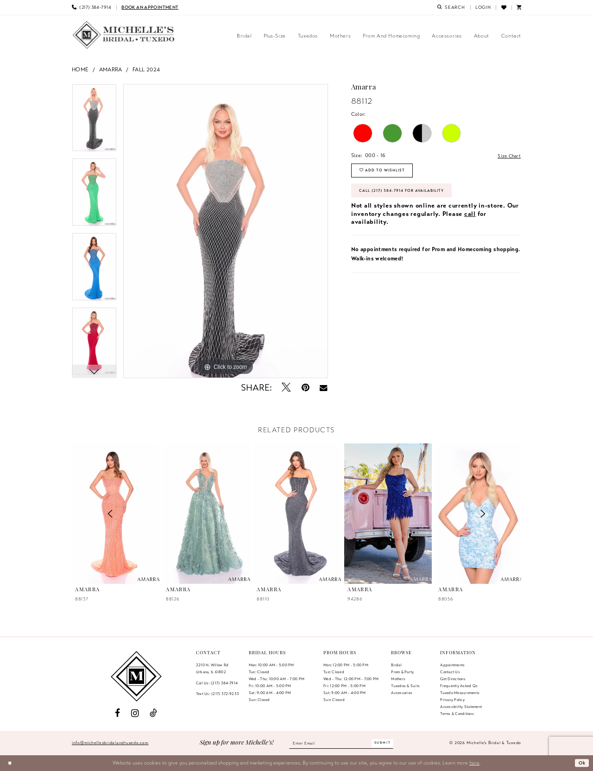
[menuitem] (91, 7)
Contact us (450, 672)
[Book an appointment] (149, 7)
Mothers (398, 678)
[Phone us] (91, 7)
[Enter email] (341, 743)
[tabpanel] (94, 121)
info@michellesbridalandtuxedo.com (110, 743)
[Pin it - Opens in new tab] (305, 387)
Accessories (401, 692)
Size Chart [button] (508, 155)
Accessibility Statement (461, 706)
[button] (483, 7)
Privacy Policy (452, 699)
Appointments (452, 665)
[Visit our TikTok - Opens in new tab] (153, 713)
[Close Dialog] (10, 763)
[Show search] (451, 7)
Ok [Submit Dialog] (581, 762)
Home (80, 69)
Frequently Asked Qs (459, 685)
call (470, 218)
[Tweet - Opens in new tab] (286, 387)
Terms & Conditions (456, 713)
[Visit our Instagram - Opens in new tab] (135, 713)
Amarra (110, 69)
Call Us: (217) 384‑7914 (217, 683)
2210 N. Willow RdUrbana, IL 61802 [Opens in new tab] (212, 668)
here (474, 762)
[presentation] (206, 513)
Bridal (396, 665)
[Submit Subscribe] (387, 743)
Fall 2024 (146, 69)
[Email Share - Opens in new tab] (323, 387)
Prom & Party (402, 672)
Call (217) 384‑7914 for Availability (407, 194)
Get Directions (452, 678)
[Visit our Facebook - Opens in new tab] (117, 713)
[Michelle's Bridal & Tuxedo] (124, 35)
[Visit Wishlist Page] (503, 7)
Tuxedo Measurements (459, 692)
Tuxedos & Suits (405, 685)
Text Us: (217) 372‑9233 (217, 693)
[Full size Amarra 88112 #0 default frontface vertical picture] (226, 231)
